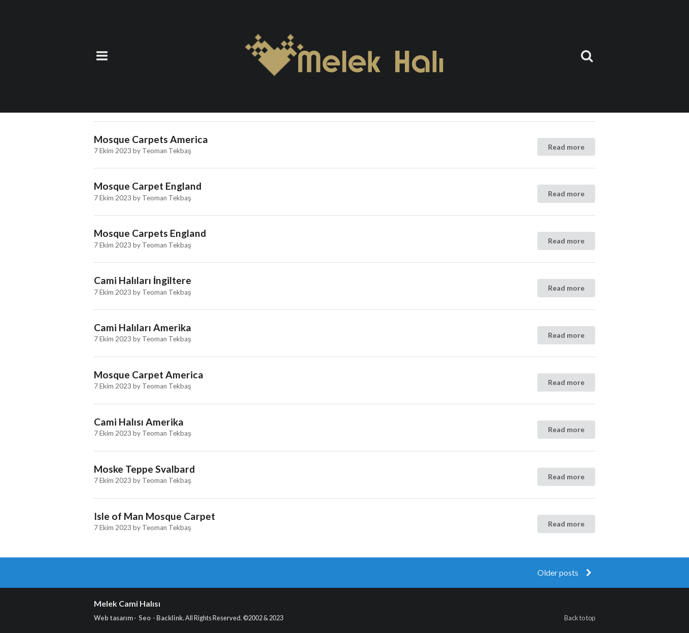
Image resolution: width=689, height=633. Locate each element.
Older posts (565, 572)
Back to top (579, 618)
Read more (566, 147)
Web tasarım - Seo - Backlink (138, 618)
